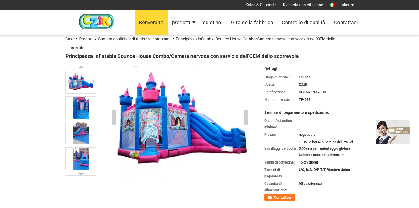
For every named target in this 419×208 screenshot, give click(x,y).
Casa (70, 39)
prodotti (181, 22)
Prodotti (86, 39)
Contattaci (346, 22)
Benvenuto (151, 22)
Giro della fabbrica (252, 22)
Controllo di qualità (303, 22)
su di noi (212, 22)
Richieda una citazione (303, 5)
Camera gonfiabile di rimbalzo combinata (134, 39)
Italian (346, 5)
